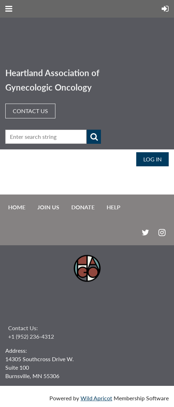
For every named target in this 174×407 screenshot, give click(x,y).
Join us (48, 207)
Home (16, 207)
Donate (83, 207)
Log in (152, 159)
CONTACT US (30, 110)
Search (94, 137)
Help (113, 207)
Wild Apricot (96, 398)
